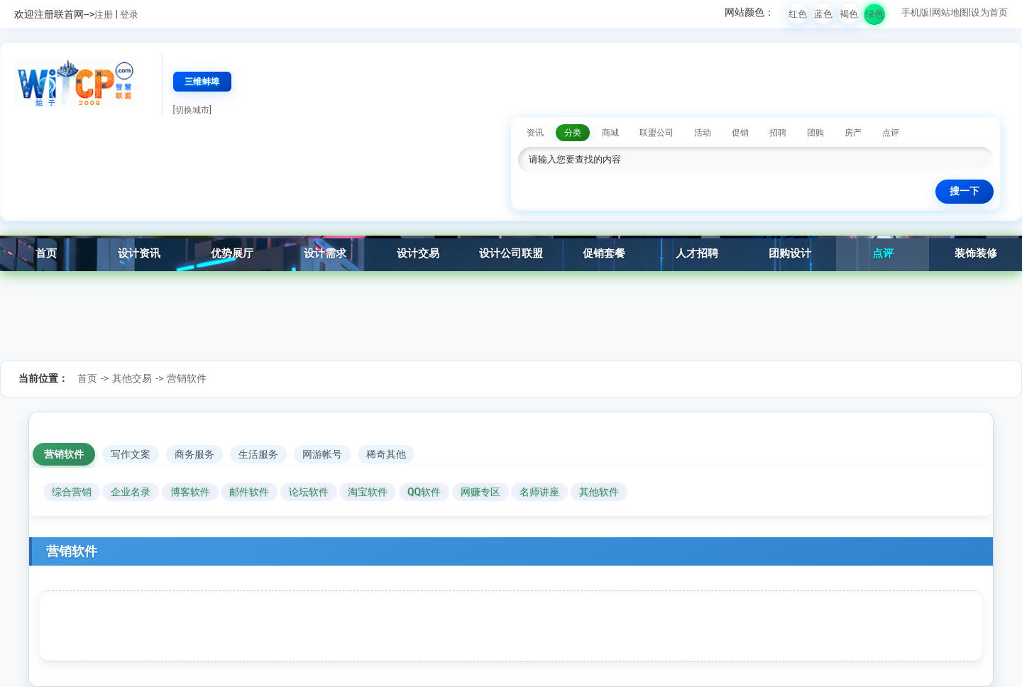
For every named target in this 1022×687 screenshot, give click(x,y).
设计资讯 (139, 253)
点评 (883, 253)
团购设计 (790, 253)
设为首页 (989, 12)
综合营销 (72, 492)
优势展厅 (232, 253)
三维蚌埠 (202, 82)
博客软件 (190, 492)
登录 (129, 14)
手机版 (915, 12)
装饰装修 (976, 253)
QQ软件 (424, 492)
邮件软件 (249, 492)
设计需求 (325, 253)
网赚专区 (480, 492)
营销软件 (187, 378)
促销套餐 (604, 253)
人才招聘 (697, 253)
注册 (103, 14)
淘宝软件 (368, 492)
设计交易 (418, 253)
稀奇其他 (386, 454)
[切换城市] (192, 110)
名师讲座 (539, 492)
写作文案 (130, 454)
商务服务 (194, 454)
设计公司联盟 (511, 253)
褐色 (849, 14)
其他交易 (132, 378)
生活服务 (258, 454)
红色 (798, 14)
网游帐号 (322, 454)
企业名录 (130, 492)
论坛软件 (309, 492)
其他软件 (599, 492)
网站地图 (950, 12)
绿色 (874, 14)
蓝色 (823, 14)
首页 (46, 253)
